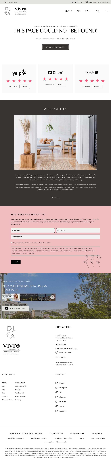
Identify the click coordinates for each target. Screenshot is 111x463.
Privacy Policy (97, 433)
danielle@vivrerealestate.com (66, 348)
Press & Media (20, 396)
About (68, 11)
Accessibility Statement (15, 438)
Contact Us (77, 2)
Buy (79, 11)
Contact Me (55, 197)
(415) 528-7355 (61, 344)
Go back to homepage (55, 47)
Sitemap (18, 400)
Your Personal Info (98, 438)
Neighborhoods (20, 386)
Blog (3, 393)
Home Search (20, 382)
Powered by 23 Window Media (55, 442)
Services (18, 389)
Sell (87, 11)
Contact (5, 396)
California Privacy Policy (63, 438)
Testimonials (19, 393)
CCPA (82, 438)
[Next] (52, 297)
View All (24, 86)
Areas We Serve (7, 400)
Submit (16, 262)
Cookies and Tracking (39, 438)
